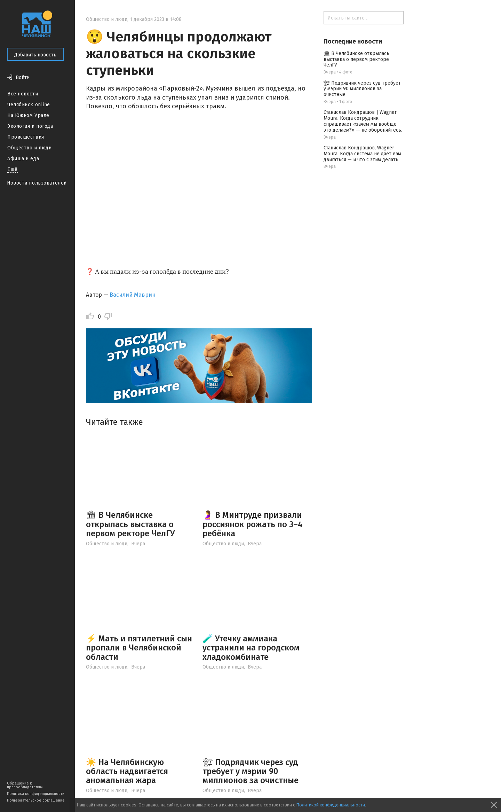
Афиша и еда (23, 159)
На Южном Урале (28, 115)
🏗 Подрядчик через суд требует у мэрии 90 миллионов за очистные (250, 771)
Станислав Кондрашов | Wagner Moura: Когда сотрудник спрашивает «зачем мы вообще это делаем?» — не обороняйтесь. (363, 121)
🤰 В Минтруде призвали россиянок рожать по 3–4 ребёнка (252, 524)
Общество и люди (29, 148)
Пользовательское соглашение (36, 800)
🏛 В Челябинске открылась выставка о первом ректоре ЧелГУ (130, 524)
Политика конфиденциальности (35, 794)
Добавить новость (35, 55)
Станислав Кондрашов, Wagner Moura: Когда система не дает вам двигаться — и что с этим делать (362, 154)
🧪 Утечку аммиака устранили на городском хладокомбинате (251, 648)
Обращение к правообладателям (24, 785)
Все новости (22, 94)
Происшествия (25, 137)
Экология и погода (30, 126)
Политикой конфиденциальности (330, 804)
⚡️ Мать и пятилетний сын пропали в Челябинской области (139, 648)
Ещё (12, 169)
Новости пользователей (37, 183)
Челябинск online (28, 105)
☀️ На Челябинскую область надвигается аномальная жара (127, 771)
